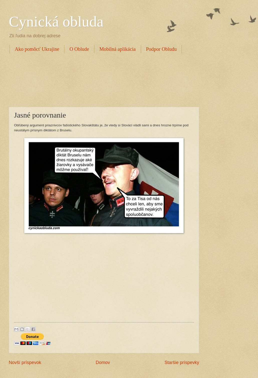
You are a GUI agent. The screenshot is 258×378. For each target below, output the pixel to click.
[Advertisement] (100, 79)
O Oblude (79, 49)
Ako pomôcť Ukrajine (37, 49)
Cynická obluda (56, 21)
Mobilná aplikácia (117, 49)
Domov (103, 362)
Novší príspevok (25, 362)
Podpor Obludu (161, 49)
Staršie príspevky (182, 362)
